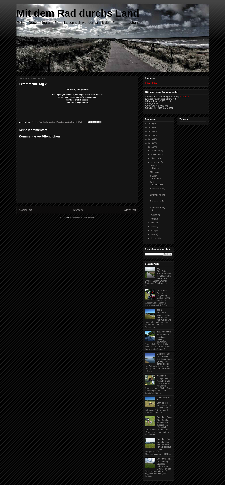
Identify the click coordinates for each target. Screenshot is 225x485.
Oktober (154, 158)
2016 (150, 139)
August (154, 215)
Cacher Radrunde (155, 177)
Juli (152, 219)
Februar (154, 238)
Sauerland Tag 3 (164, 417)
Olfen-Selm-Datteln (155, 166)
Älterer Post (130, 210)
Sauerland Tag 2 (164, 439)
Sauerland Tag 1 (164, 459)
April (153, 230)
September (156, 162)
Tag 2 (159, 310)
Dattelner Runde (164, 354)
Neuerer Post (25, 210)
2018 (150, 131)
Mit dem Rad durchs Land (78, 13)
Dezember (155, 150)
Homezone (162, 290)
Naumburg (161, 376)
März (153, 234)
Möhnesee (154, 172)
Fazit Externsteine (156, 183)
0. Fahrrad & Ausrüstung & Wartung (162, 96)
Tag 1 (159, 268)
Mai (152, 226)
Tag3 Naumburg (164, 332)
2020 (150, 123)
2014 (150, 147)
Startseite (78, 210)
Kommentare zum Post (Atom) (82, 217)
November (155, 154)
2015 (150, 143)
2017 (150, 135)
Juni (153, 222)
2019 (150, 127)
